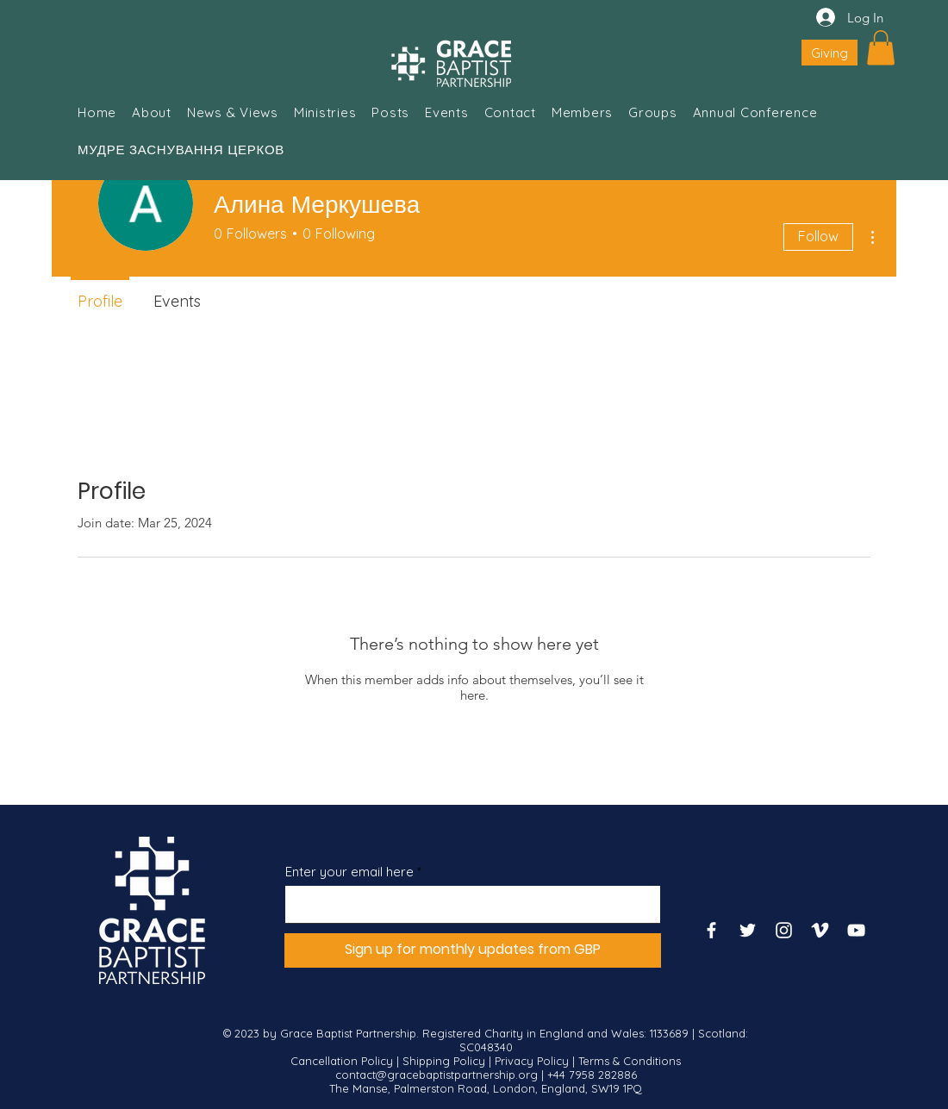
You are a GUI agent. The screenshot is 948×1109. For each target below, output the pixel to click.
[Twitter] (747, 930)
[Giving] (829, 52)
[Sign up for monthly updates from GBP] (472, 950)
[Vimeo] (820, 930)
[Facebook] (711, 930)
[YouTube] (856, 930)
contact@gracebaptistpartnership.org (436, 1074)
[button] (880, 47)
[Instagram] (784, 930)
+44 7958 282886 (592, 1074)
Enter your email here (349, 871)
